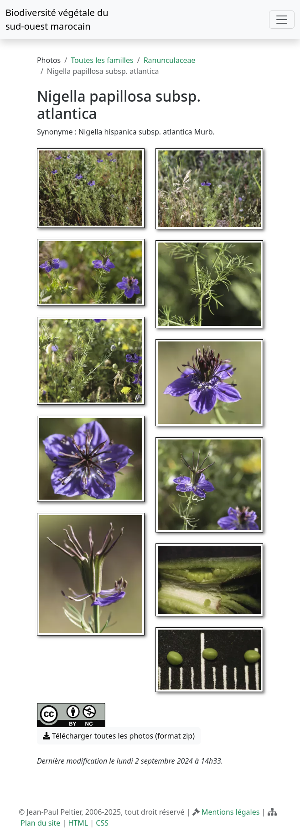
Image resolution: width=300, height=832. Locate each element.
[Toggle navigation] (282, 19)
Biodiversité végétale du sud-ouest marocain (57, 19)
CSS (102, 823)
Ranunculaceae (170, 60)
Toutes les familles (102, 60)
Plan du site (40, 823)
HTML (78, 823)
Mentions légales (231, 812)
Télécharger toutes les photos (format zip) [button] (119, 736)
